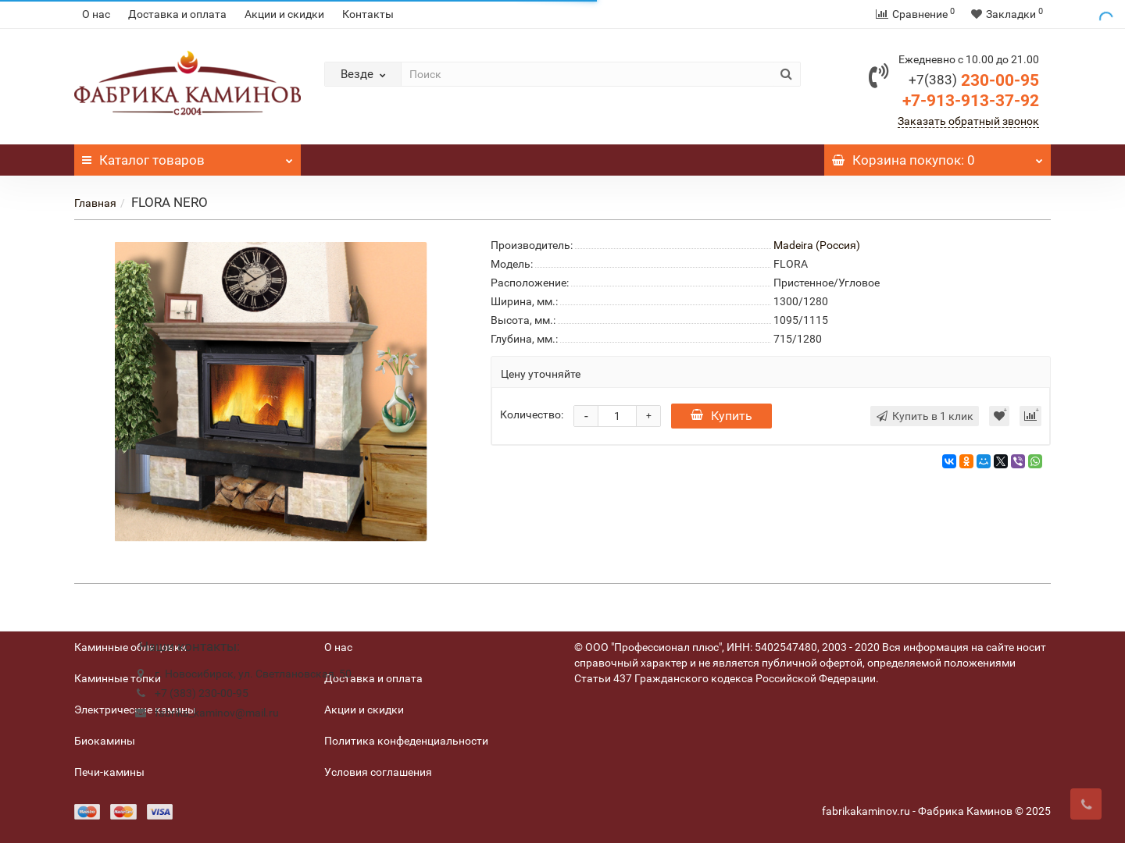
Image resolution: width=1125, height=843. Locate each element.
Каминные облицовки (130, 647)
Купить (721, 415)
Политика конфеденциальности (406, 741)
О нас (96, 14)
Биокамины (104, 741)
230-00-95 (974, 80)
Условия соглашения (378, 772)
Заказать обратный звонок (968, 121)
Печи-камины (109, 772)
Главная (95, 203)
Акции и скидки (284, 14)
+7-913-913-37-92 (970, 100)
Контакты (368, 14)
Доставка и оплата (177, 14)
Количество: (531, 414)
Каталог (187, 156)
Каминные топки (117, 678)
